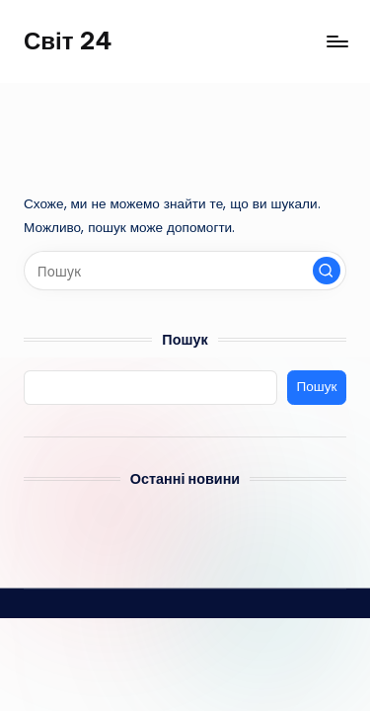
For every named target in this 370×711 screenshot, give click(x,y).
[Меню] (336, 41)
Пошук (184, 340)
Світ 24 (68, 40)
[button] (326, 270)
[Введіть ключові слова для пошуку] (185, 270)
